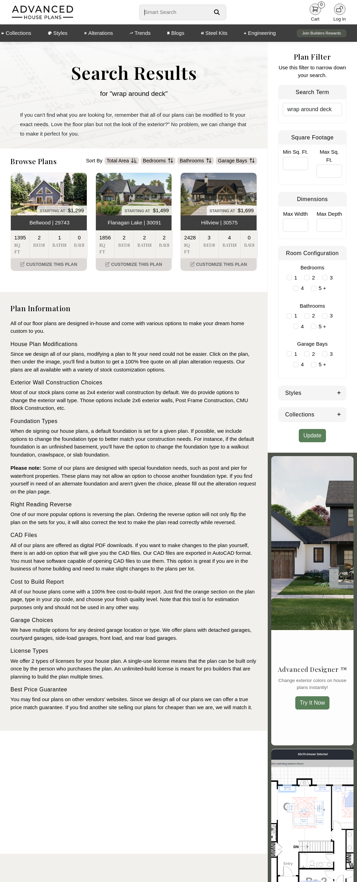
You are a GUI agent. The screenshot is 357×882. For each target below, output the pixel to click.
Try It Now (312, 703)
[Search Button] (217, 12)
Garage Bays (236, 162)
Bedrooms (158, 162)
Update (312, 435)
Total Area (122, 162)
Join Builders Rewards (321, 33)
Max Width (295, 214)
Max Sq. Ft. (329, 156)
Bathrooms (196, 162)
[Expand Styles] (339, 392)
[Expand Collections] (339, 414)
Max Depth (329, 214)
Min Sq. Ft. (295, 152)
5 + (322, 288)
